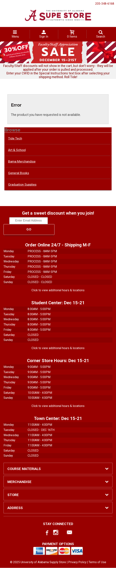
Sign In (43, 36)
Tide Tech (15, 138)
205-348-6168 (104, 3)
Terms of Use (97, 562)
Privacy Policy (77, 562)
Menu (15, 36)
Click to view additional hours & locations (58, 290)
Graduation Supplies (22, 184)
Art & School (17, 150)
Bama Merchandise (22, 161)
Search (100, 36)
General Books (18, 173)
